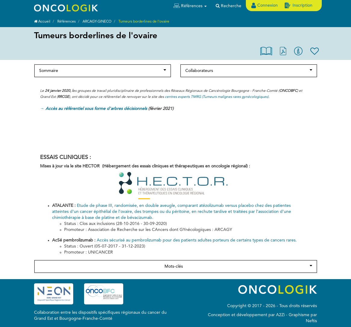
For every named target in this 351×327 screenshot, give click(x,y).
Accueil (42, 21)
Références (66, 21)
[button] (190, 6)
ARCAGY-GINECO (97, 21)
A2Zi (280, 315)
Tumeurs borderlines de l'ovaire (143, 21)
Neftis (311, 321)
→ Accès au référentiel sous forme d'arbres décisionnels (93, 109)
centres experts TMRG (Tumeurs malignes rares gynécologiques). (217, 97)
